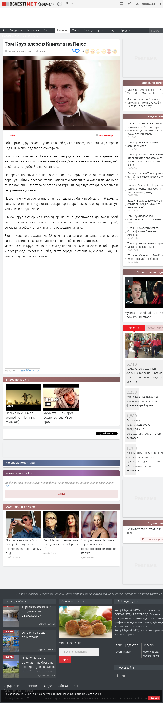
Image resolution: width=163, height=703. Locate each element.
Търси (64, 659)
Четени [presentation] (134, 328)
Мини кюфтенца (70, 643)
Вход (61, 493)
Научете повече (91, 694)
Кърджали (11, 685)
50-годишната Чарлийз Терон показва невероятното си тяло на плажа (99, 546)
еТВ (76, 685)
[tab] (134, 329)
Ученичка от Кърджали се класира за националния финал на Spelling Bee (142, 401)
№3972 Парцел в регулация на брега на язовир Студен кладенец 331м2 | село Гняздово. (39, 667)
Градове (126, 30)
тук (7, 485)
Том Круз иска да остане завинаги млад (142, 144)
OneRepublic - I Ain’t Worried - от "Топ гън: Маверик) (20, 417)
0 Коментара (106, 135)
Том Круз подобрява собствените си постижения (144, 217)
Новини (62, 30)
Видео (47, 685)
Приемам (154, 698)
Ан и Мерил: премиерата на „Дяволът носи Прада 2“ (60, 544)
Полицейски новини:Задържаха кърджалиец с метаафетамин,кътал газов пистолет (143, 429)
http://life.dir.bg (29, 370)
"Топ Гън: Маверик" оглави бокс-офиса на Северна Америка (143, 231)
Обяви (63, 685)
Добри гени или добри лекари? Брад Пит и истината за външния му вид (23, 546)
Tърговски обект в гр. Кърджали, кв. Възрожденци (37, 613)
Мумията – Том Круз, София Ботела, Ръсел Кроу (58, 417)
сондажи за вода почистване (33, 637)
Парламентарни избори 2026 (20, 36)
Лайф (12, 135)
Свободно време (94, 30)
